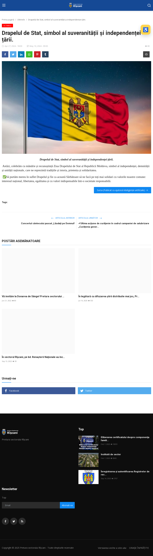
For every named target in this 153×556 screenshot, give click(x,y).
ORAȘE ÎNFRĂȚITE (139, 547)
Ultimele (21, 19)
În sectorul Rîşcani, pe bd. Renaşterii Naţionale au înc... (33, 357)
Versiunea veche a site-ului (112, 547)
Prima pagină (8, 19)
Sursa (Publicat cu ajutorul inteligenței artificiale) (122, 190)
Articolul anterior (63, 218)
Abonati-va (67, 505)
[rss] (22, 521)
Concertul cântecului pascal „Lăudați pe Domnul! (48, 223)
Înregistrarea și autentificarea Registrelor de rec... (125, 473)
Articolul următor (90, 218)
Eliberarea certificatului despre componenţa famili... (125, 439)
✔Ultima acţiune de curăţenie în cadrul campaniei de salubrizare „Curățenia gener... (113, 225)
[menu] (4, 5)
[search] (149, 5)
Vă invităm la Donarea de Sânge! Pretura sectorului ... (33, 296)
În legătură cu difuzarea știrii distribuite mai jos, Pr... (108, 296)
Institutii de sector (111, 454)
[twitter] (13, 521)
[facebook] (5, 521)
